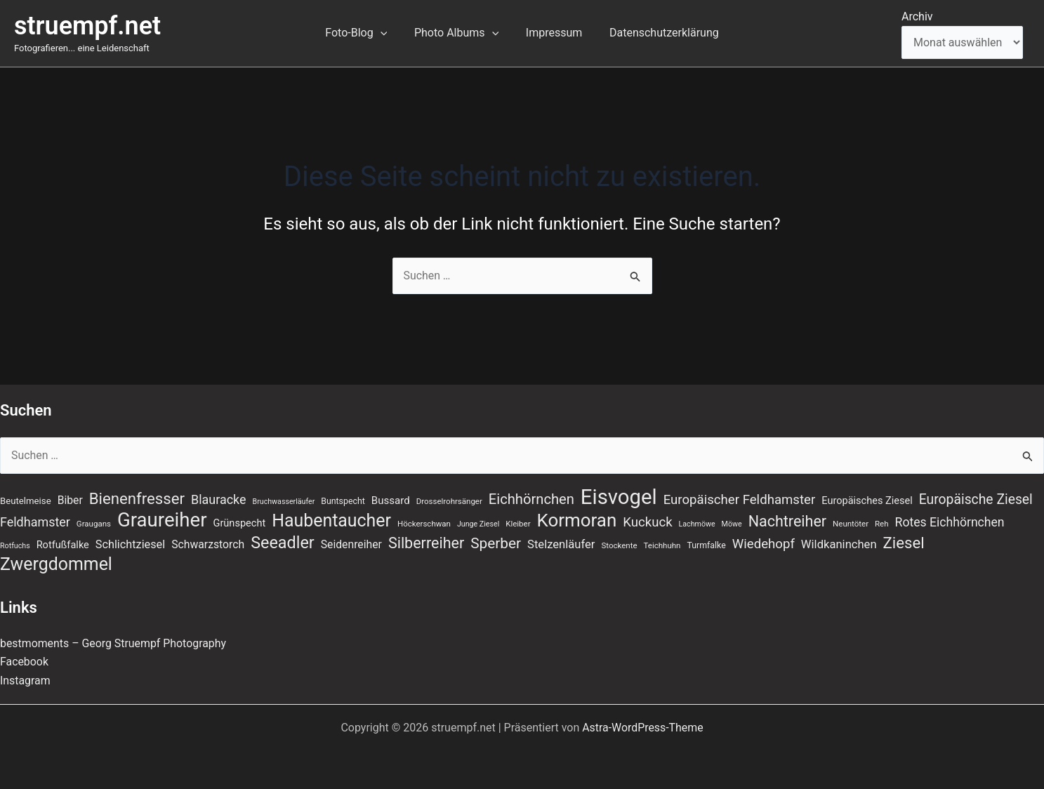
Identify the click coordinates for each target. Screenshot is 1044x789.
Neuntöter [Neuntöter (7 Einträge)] (850, 524)
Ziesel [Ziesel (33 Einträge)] (904, 542)
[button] (388, 33)
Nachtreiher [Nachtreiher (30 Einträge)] (787, 521)
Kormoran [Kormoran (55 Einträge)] (577, 520)
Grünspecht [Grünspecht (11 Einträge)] (239, 523)
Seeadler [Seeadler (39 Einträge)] (283, 542)
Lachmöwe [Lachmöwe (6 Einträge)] (697, 524)
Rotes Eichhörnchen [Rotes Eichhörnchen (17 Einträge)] (950, 522)
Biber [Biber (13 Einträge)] (70, 500)
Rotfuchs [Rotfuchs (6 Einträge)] (15, 545)
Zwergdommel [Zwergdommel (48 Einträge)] (56, 565)
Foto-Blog (363, 33)
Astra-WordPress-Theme (643, 727)
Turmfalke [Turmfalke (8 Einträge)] (706, 545)
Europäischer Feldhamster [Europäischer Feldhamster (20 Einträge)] (739, 500)
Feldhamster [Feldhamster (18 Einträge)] (35, 522)
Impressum (551, 32)
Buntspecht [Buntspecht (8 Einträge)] (343, 501)
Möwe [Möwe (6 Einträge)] (732, 524)
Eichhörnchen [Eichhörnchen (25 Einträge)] (531, 499)
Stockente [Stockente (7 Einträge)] (619, 545)
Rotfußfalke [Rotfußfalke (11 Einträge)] (63, 544)
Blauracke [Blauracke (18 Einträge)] (218, 499)
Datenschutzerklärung (657, 32)
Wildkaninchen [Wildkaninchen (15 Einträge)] (839, 544)
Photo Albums (458, 33)
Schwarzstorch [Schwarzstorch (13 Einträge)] (207, 544)
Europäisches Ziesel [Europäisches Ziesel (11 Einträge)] (867, 500)
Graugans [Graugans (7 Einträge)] (94, 524)
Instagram (25, 680)
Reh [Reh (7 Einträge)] (882, 524)
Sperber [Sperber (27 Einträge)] (495, 543)
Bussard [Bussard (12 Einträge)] (390, 500)
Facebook (24, 662)
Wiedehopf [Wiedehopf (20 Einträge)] (763, 544)
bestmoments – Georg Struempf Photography (114, 643)
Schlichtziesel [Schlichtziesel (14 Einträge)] (130, 544)
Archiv (917, 16)
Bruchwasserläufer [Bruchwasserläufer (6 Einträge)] (284, 501)
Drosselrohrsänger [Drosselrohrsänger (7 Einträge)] (449, 501)
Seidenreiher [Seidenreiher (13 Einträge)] (351, 544)
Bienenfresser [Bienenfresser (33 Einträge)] (137, 498)
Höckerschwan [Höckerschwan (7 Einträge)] (424, 524)
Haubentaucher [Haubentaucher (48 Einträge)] (331, 521)
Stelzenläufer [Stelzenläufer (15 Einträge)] (561, 544)
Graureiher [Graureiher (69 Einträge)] (162, 520)
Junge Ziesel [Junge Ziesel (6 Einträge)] (478, 524)
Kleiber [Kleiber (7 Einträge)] (518, 524)
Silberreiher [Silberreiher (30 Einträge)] (426, 543)
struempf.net (87, 26)
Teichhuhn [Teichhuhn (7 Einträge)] (662, 545)
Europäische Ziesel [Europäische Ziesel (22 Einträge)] (976, 499)
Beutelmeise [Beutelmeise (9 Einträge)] (25, 501)
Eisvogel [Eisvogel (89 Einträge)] (619, 497)
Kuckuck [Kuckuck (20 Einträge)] (647, 522)
